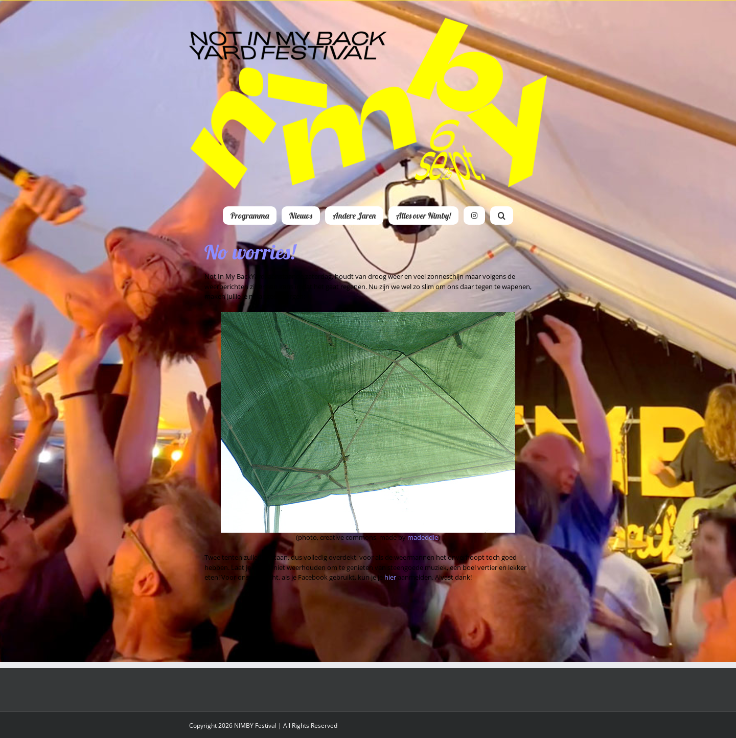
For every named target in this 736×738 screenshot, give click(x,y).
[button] (501, 215)
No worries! (249, 252)
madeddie (422, 537)
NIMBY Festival (255, 725)
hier (390, 577)
